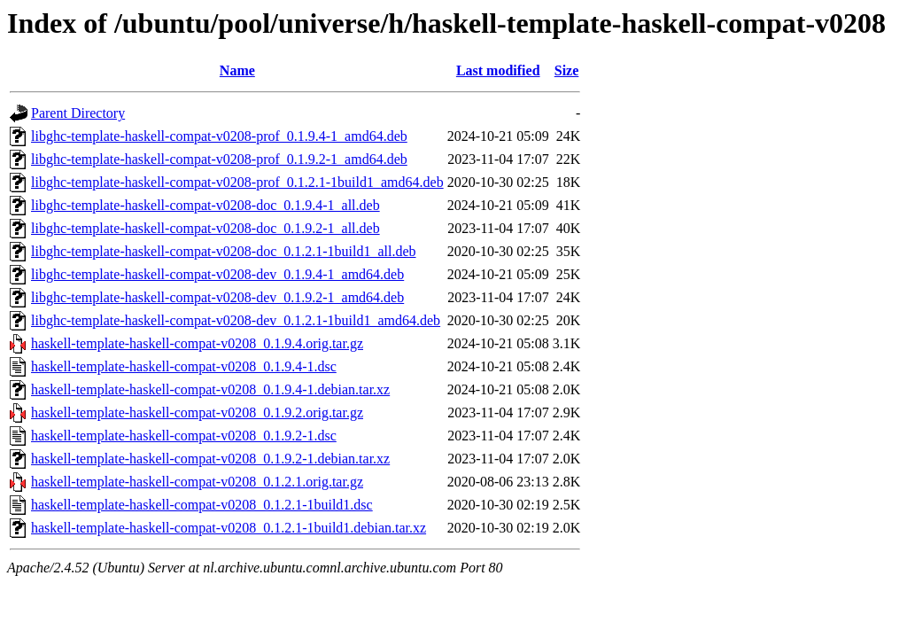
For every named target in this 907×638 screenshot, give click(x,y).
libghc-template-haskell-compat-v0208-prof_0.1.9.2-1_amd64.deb (219, 159)
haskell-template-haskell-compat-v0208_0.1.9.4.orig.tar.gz (197, 343)
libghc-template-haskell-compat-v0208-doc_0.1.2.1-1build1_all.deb (223, 251)
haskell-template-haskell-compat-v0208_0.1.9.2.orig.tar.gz (197, 412)
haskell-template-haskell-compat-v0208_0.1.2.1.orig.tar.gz (197, 481)
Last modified (498, 70)
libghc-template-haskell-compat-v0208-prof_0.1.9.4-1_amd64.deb (219, 136)
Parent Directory (78, 113)
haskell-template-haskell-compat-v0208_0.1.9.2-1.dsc (184, 435)
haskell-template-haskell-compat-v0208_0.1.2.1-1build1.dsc (202, 504)
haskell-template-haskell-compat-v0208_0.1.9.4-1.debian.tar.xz (210, 389)
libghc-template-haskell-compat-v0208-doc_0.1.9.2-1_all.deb (205, 228)
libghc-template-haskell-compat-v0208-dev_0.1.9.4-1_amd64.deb (217, 274)
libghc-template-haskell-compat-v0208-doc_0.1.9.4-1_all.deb (205, 205)
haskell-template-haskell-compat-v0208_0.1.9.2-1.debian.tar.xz (210, 458)
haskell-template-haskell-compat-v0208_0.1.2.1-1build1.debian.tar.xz (228, 527)
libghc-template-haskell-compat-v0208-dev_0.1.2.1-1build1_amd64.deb (235, 320)
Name (237, 70)
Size (566, 70)
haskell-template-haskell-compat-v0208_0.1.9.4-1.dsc (184, 366)
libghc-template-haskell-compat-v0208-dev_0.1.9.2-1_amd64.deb (217, 297)
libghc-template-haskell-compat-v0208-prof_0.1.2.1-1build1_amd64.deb (237, 182)
